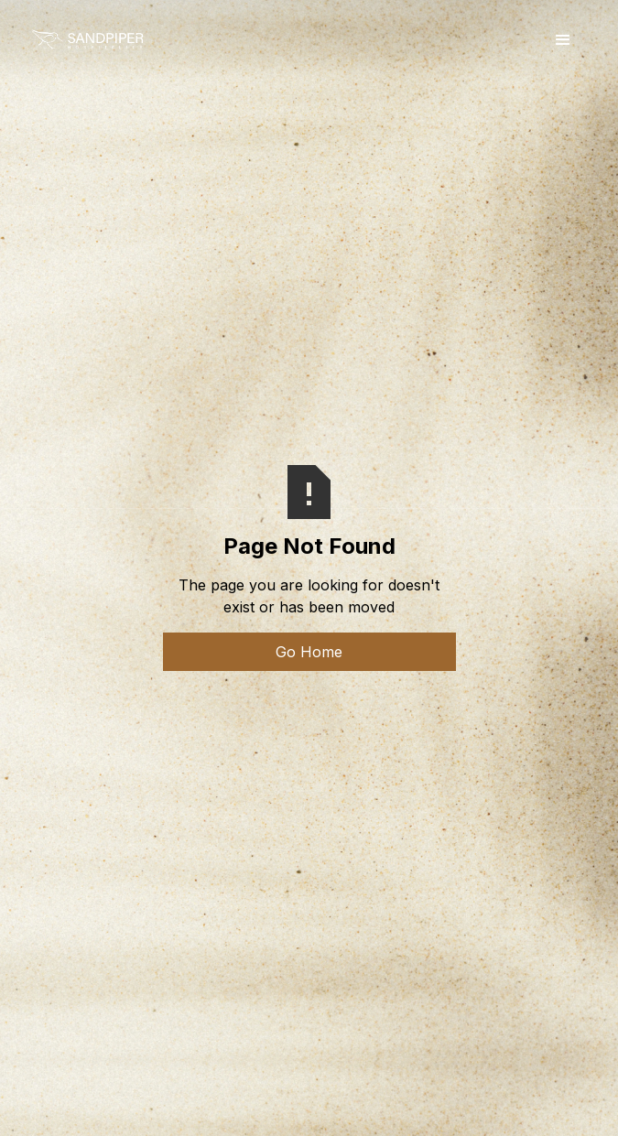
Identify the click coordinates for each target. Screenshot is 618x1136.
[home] (87, 40)
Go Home (309, 652)
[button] (563, 40)
